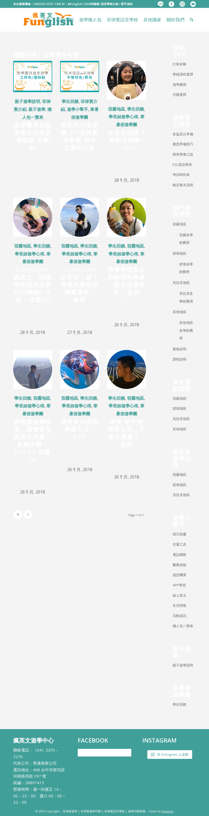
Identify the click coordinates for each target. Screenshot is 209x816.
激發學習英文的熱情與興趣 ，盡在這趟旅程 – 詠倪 (126, 280)
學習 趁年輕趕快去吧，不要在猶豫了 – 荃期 (126, 433)
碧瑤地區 (179, 253)
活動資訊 (179, 615)
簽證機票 (179, 574)
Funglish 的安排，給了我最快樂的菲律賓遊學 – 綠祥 (80, 284)
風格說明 (179, 349)
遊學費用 (179, 84)
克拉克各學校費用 (186, 297)
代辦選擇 (179, 94)
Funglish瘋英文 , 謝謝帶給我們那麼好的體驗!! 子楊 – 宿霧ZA (33, 284)
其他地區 (179, 311)
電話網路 (179, 554)
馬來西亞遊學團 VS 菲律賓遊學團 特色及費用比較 (80, 136)
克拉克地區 (181, 282)
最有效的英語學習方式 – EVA (80, 429)
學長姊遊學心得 (123, 117)
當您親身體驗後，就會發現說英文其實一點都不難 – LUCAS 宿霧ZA (33, 440)
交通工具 (179, 544)
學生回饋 (70, 101)
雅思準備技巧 (183, 144)
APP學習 (179, 585)
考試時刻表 (181, 174)
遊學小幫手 (77, 109)
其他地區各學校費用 (186, 330)
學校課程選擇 (183, 74)
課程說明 (179, 359)
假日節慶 (179, 534)
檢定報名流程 (183, 184)
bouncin (167, 811)
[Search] (191, 20)
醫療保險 (179, 564)
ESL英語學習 (182, 164)
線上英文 (179, 595)
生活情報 (179, 605)
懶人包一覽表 (183, 626)
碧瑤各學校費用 (186, 268)
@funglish (75, 4)
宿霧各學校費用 (186, 239)
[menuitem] (160, 4)
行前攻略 (179, 64)
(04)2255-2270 (42, 4)
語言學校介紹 (109, 4)
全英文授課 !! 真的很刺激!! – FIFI (126, 139)
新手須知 (127, 4)
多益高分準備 (183, 134)
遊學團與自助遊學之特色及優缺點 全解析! (33, 136)
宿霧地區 (116, 109)
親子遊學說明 (27, 101)
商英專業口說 (183, 154)
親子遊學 (36, 109)
